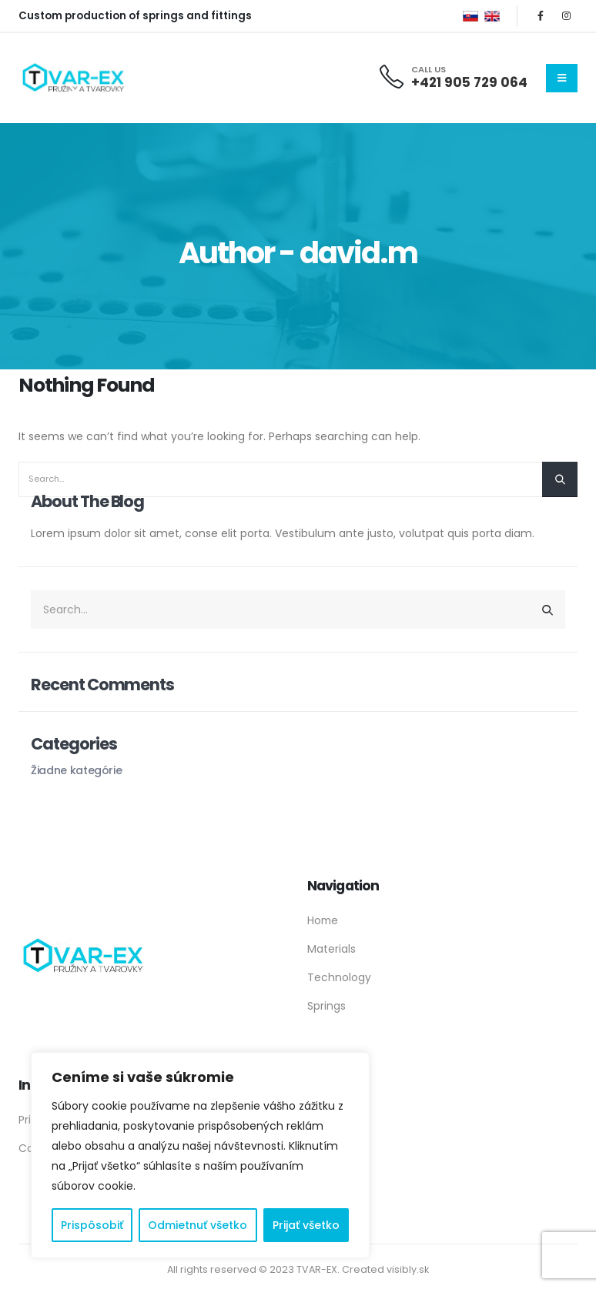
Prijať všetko (306, 1225)
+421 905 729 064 (469, 82)
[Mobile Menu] (562, 78)
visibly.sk (408, 1269)
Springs (326, 1006)
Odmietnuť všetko (197, 1225)
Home (322, 920)
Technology (339, 977)
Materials (331, 949)
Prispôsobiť (92, 1225)
